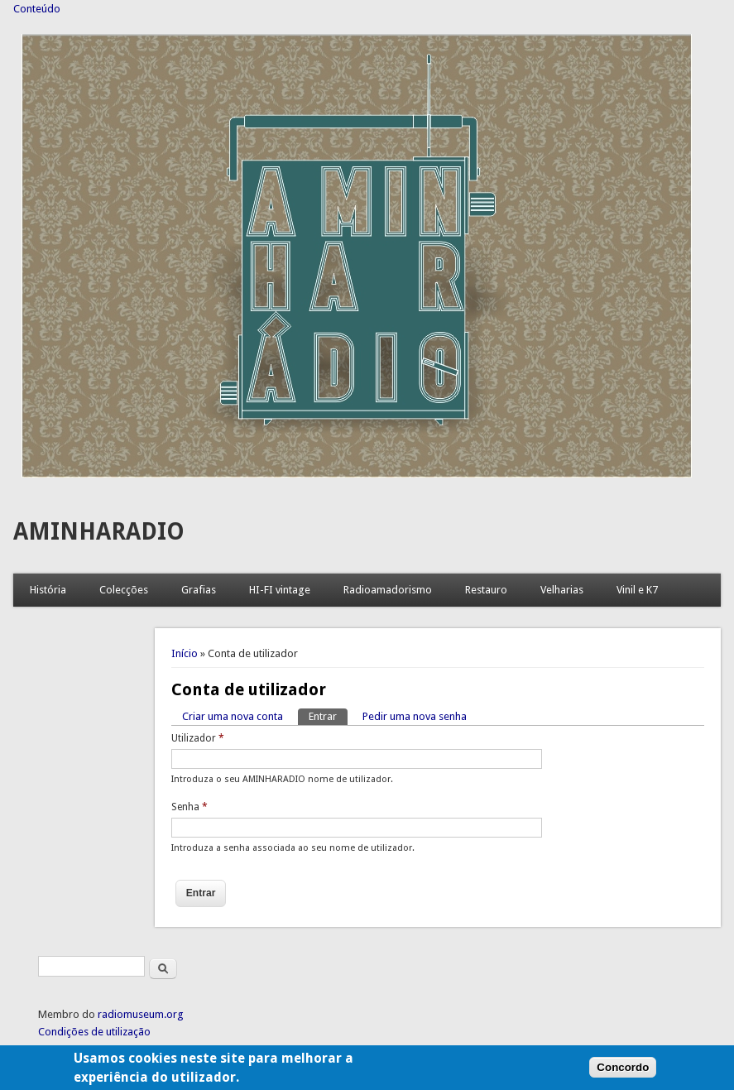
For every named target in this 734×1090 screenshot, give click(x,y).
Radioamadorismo (387, 589)
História (48, 589)
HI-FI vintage (279, 589)
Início (184, 653)
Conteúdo (36, 8)
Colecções (123, 589)
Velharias (561, 589)
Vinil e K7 (637, 589)
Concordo (623, 1073)
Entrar (328, 715)
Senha (189, 807)
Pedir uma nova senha (414, 716)
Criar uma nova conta (232, 716)
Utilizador (197, 738)
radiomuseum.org (141, 1014)
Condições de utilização (94, 1031)
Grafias (198, 589)
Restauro (486, 589)
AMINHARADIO (99, 531)
